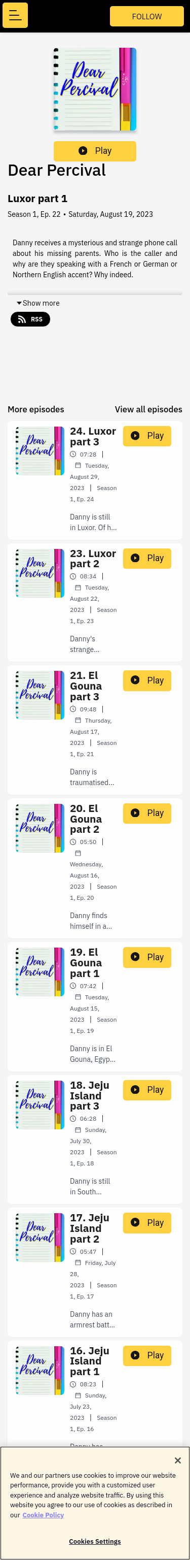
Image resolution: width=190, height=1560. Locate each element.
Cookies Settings (95, 1547)
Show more (38, 303)
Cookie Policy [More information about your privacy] (43, 1520)
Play (95, 151)
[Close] (178, 1466)
